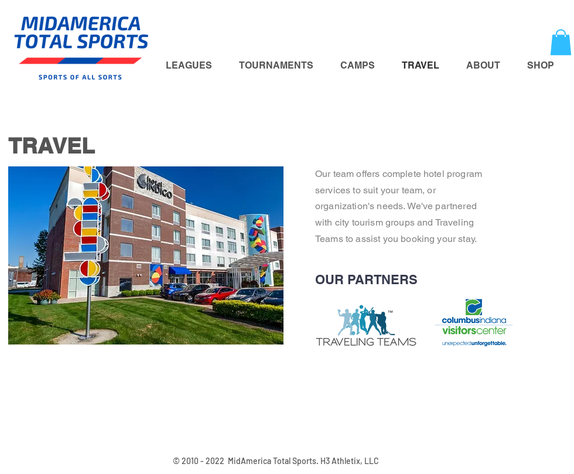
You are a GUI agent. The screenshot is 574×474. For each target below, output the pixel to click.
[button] (561, 42)
